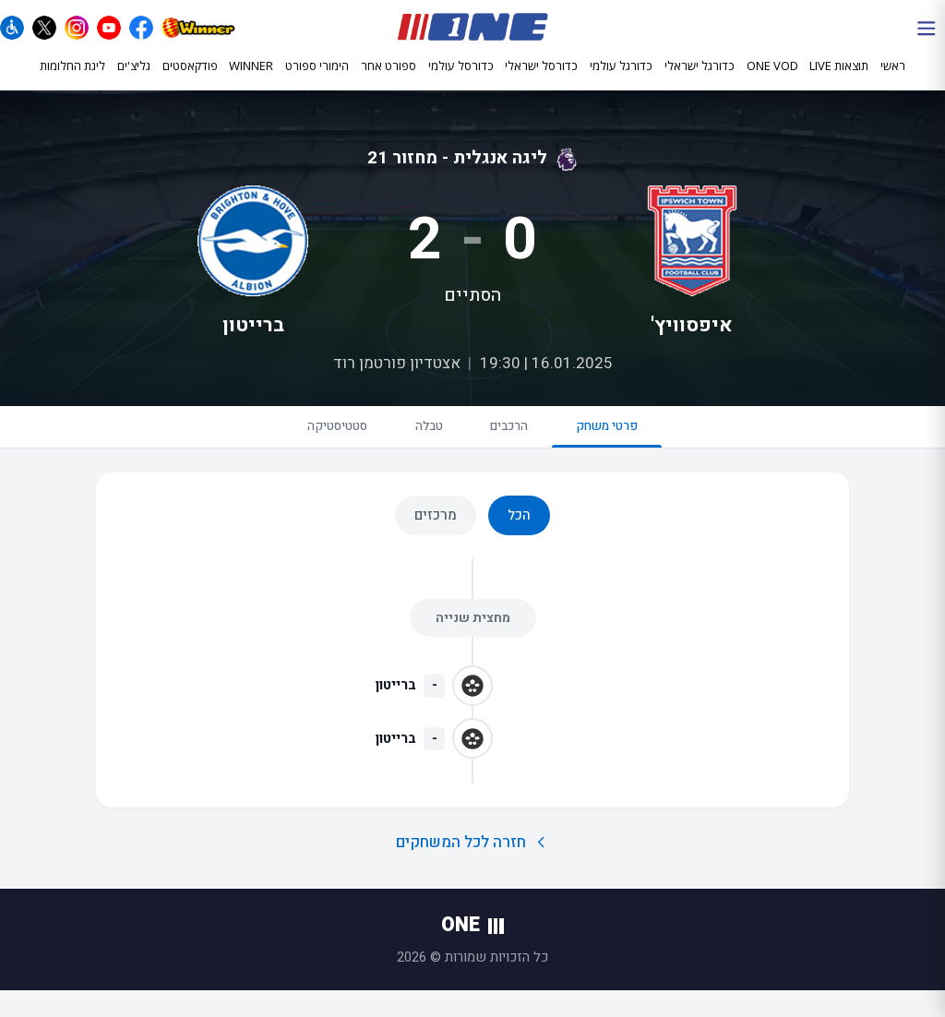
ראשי (892, 80)
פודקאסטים (190, 80)
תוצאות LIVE (838, 80)
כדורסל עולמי (461, 81)
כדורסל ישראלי (541, 81)
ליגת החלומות (72, 80)
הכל (519, 541)
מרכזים (435, 541)
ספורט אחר (388, 80)
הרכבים (520, 447)
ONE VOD (772, 80)
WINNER (251, 80)
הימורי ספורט (317, 80)
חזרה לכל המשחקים (473, 867)
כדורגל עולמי (621, 81)
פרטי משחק (639, 455)
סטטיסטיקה (306, 447)
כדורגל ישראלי (699, 81)
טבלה (420, 447)
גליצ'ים (133, 80)
